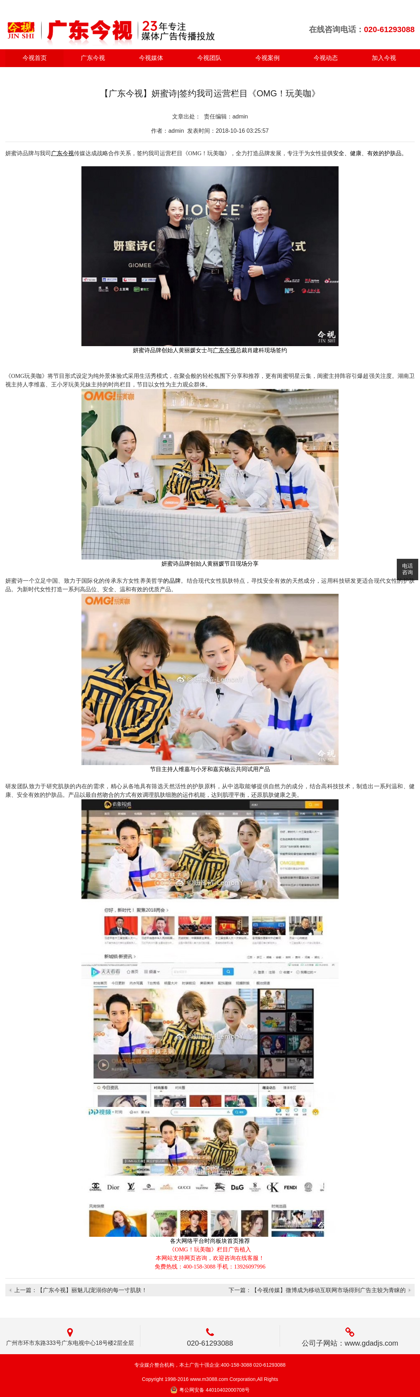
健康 (355, 153)
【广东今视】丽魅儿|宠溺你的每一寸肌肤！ (92, 1290)
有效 (373, 153)
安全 (338, 153)
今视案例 (267, 58)
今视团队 (209, 58)
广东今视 (93, 58)
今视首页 (34, 58)
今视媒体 (151, 58)
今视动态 (326, 58)
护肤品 (392, 153)
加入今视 (384, 58)
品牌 (175, 581)
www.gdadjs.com (371, 1343)
